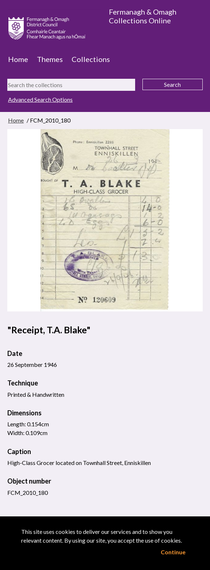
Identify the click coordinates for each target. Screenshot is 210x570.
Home (18, 59)
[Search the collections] (71, 85)
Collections (91, 59)
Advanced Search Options (40, 99)
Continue (173, 551)
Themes (50, 59)
